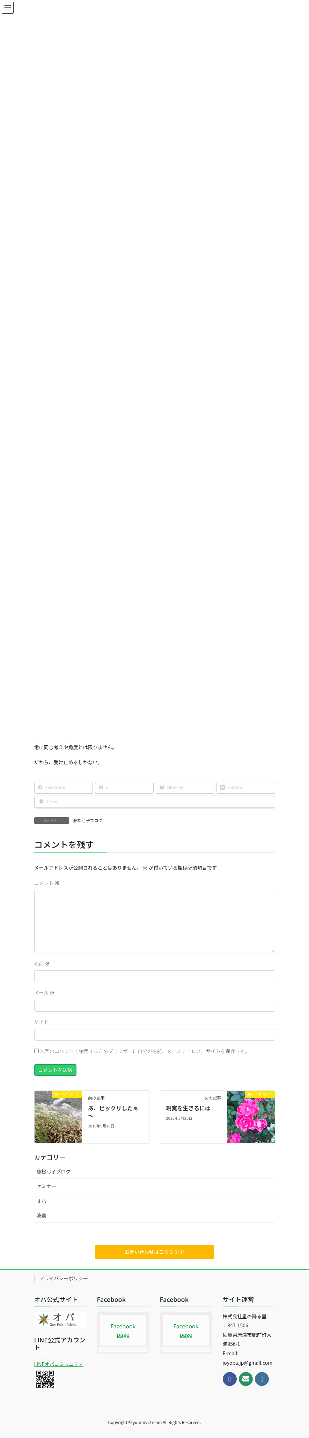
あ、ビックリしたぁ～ (113, 1112)
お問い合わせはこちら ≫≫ (154, 1251)
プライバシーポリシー (63, 1278)
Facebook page (123, 1330)
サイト (41, 1021)
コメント (47, 882)
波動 (41, 1215)
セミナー (46, 1186)
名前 (42, 963)
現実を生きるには (188, 1108)
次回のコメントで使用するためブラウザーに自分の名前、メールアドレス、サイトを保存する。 (145, 1051)
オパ (41, 1200)
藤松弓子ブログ (88, 820)
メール (44, 992)
